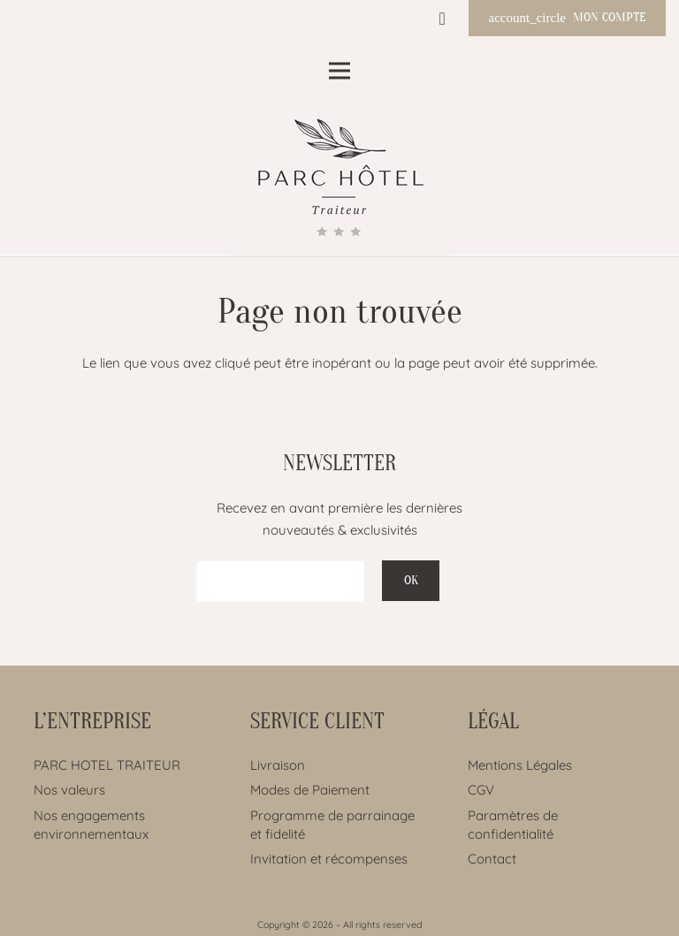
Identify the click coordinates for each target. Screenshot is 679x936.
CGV (481, 789)
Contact (492, 858)
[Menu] (339, 71)
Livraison (277, 765)
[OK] (410, 580)
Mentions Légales (520, 765)
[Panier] (442, 18)
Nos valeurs (69, 789)
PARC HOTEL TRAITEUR (107, 765)
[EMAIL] (280, 581)
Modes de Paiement (310, 789)
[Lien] (340, 181)
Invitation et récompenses (329, 858)
